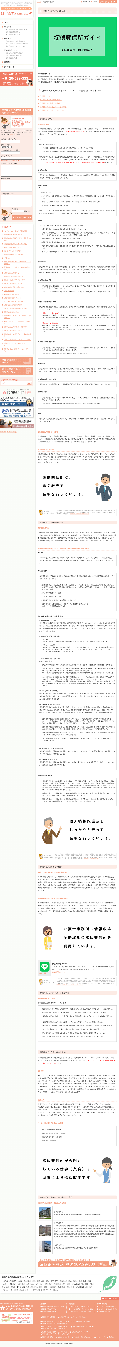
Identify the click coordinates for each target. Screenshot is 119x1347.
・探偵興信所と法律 (10, 58)
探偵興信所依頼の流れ (11, 312)
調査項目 (7, 62)
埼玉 (70, 1281)
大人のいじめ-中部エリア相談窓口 (15, 231)
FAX (15, 134)
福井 (41, 1284)
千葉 (65, 1281)
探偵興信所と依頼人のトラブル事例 (53, 107)
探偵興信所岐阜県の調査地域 (91, 858)
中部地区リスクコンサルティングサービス (17, 344)
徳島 (68, 1287)
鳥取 (27, 1287)
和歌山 (13, 1287)
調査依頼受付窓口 (48, 1337)
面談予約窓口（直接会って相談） (81, 1311)
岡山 (36, 1287)
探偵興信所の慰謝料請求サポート (15, 287)
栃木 (84, 1281)
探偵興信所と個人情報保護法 (51, 100)
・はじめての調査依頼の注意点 (14, 55)
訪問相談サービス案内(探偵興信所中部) (54, 1323)
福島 (47, 1281)
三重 (68, 1284)
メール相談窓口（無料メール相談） (82, 1309)
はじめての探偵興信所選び (13, 330)
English (95, 1)
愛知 (59, 1284)
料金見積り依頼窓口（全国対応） (15, 301)
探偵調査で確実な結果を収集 (14, 254)
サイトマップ (86, 1)
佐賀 (3, 1290)
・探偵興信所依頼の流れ (12, 34)
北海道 (20, 1281)
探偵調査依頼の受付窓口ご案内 (14, 280)
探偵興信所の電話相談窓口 (13, 305)
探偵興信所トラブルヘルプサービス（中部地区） (17, 317)
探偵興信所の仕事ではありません (52, 110)
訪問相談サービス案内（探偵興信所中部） (17, 268)
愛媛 (63, 1287)
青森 (25, 1281)
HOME (6, 22)
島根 (32, 1287)
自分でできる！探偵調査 (12, 251)
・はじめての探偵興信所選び (13, 53)
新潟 (19, 1284)
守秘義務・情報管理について (82, 1337)
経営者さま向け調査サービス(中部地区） (16, 350)
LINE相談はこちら (58, 972)
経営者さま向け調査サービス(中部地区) (54, 1332)
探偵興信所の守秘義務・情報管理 (15, 327)
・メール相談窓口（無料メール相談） (16, 44)
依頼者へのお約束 (63, 1337)
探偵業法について (46, 96)
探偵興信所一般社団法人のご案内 (53, 1306)
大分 (7, 1290)
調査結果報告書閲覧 (48, 1317)
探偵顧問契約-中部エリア (12, 247)
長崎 (90, 1287)
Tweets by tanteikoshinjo (8, 432)
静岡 (55, 1284)
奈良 (91, 1284)
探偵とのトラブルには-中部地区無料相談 (17, 322)
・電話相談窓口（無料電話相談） (15, 41)
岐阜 (64, 1284)
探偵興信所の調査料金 (11, 273)
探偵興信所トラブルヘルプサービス (53, 1329)
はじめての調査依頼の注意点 (108, 1309)
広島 (40, 1287)
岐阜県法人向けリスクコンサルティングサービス (70, 984)
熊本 (12, 1290)
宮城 (38, 1281)
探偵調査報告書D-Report (12, 298)
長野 (23, 1284)
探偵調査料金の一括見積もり (14, 276)
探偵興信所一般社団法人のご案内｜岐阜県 (17, 335)
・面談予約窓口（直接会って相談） (15, 46)
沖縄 (26, 1290)
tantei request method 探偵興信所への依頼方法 (17, 263)
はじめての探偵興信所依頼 (13, 284)
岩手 (29, 1281)
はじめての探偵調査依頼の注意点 (15, 308)
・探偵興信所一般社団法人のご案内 (15, 29)
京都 (86, 1284)
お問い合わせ (9, 67)
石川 (36, 1284)
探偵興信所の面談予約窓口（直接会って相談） (17, 239)
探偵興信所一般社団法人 (49, 1290)
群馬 (80, 1281)
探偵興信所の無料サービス (13, 234)
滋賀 (3, 1287)
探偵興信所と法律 (104, 1311)
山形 (42, 1281)
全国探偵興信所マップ (66, 1317)
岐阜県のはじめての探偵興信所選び (79, 513)
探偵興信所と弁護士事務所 (50, 103)
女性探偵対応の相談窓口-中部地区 (15, 244)
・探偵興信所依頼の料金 (12, 32)
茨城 (89, 1281)
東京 (61, 1281)
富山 (32, 1284)
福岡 (86, 1287)
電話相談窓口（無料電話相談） (81, 1306)
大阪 (82, 1284)
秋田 (33, 1281)
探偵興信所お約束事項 (11, 294)
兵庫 (7, 1287)
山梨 (28, 1284)
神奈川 (75, 1281)
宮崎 (16, 1290)
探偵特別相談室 (9, 291)
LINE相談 (42, 973)
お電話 (11, 134)
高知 (72, 1287)
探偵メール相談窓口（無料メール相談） (17, 340)
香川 (59, 1287)
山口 (45, 1287)
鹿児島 (21, 1290)
